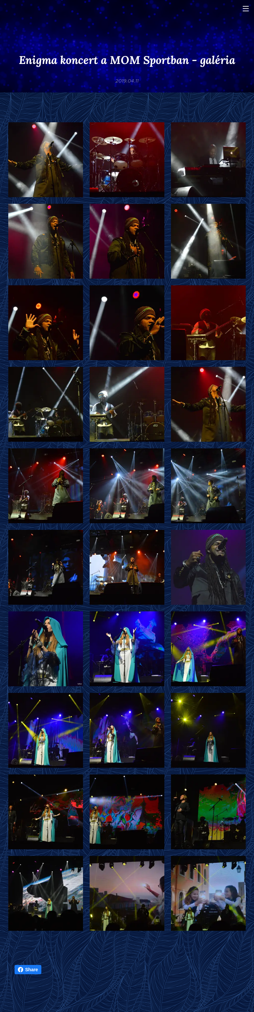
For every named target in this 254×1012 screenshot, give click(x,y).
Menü (246, 8)
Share (28, 969)
